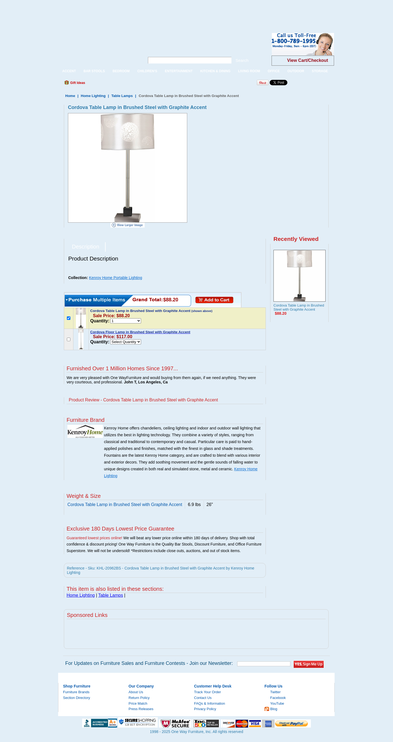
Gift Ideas (77, 82)
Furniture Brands (76, 692)
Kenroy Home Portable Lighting (115, 277)
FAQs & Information (209, 703)
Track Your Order (207, 692)
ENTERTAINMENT (179, 71)
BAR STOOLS (94, 71)
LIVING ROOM (249, 71)
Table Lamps (122, 96)
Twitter (275, 692)
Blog (273, 709)
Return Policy (139, 698)
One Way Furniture (98, 48)
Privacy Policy (205, 709)
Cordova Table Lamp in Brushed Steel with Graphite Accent (298, 307)
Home (70, 96)
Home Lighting (93, 96)
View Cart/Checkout (307, 60)
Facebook (278, 698)
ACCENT (69, 71)
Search (242, 60)
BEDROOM (121, 71)
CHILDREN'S (147, 71)
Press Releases (141, 709)
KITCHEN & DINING (215, 71)
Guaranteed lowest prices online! (94, 538)
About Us (136, 692)
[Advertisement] (99, 12)
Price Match (138, 703)
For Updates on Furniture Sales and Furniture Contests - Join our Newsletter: (149, 663)
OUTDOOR (295, 71)
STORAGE (320, 71)
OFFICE (274, 71)
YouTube (277, 703)
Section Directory (76, 698)
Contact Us (203, 698)
